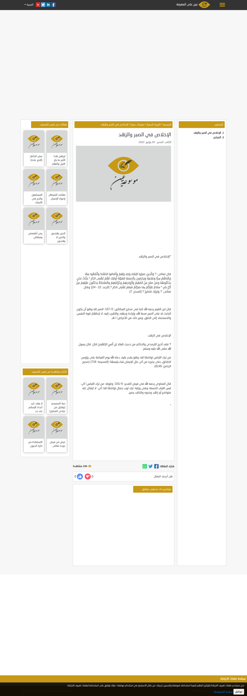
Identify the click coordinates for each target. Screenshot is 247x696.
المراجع (217, 137)
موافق (238, 691)
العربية (29, 4)
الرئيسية (167, 124)
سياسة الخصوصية (223, 692)
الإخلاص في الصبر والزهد (207, 133)
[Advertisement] (123, 37)
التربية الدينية (154, 124)
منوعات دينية (137, 124)
